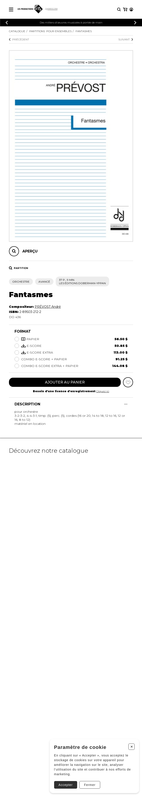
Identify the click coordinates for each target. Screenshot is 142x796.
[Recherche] (119, 9)
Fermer (90, 785)
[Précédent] (7, 23)
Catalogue (17, 31)
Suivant (125, 39)
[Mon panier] (125, 9)
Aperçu (30, 251)
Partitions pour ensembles (50, 31)
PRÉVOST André (48, 307)
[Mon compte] (131, 9)
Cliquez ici (102, 391)
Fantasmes (84, 31)
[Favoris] (128, 382)
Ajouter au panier (65, 382)
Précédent (19, 39)
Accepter (66, 785)
